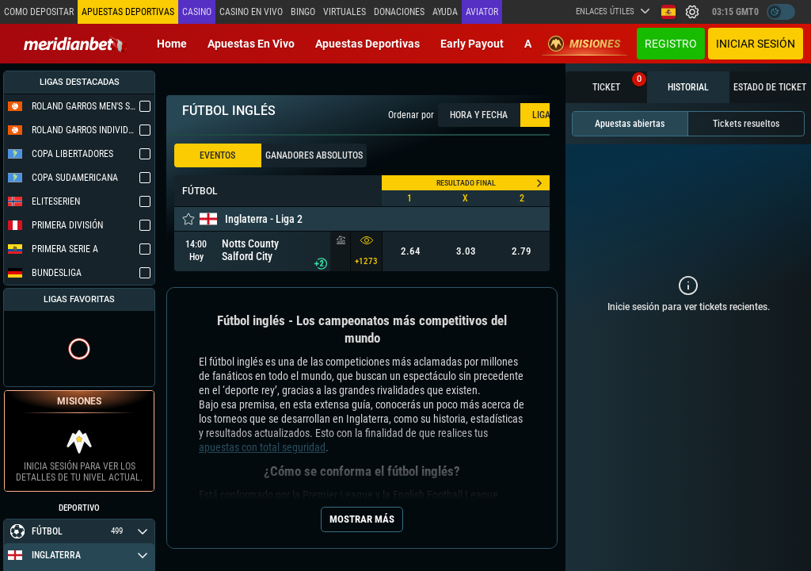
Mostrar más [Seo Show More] (361, 519)
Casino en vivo (251, 11)
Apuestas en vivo (251, 43)
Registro (671, 43)
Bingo (303, 11)
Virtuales (344, 11)
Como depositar (39, 11)
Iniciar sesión (755, 43)
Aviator (482, 11)
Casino (196, 11)
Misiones (584, 44)
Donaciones (399, 11)
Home (172, 43)
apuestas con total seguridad (262, 447)
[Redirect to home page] (75, 43)
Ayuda (445, 11)
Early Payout (472, 43)
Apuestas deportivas (367, 43)
